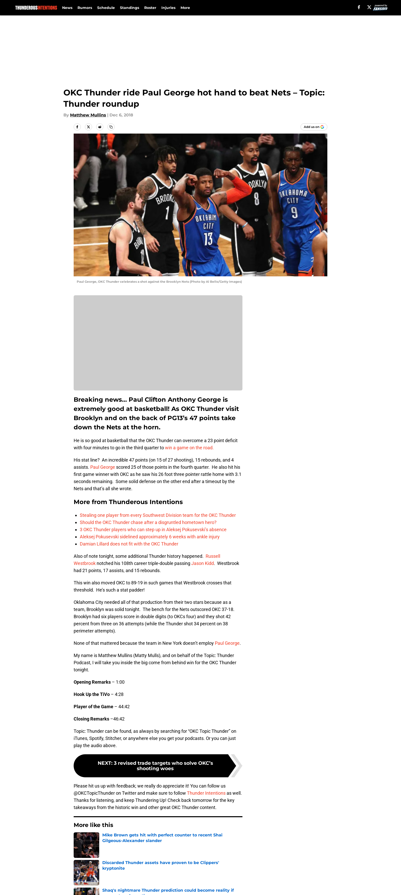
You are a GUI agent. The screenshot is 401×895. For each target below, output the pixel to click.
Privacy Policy (155, 886)
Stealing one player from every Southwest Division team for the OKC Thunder (158, 515)
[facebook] (359, 7)
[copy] (111, 126)
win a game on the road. (189, 447)
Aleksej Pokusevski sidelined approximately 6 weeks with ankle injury (150, 536)
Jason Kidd (202, 563)
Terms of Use (203, 886)
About (79, 876)
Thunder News (104, 840)
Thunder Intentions (206, 793)
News (67, 7)
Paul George (102, 467)
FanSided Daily (310, 876)
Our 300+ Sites (259, 876)
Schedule (106, 7)
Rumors (84, 7)
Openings (151, 876)
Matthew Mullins (88, 115)
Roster (150, 7)
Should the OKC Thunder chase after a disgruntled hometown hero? (148, 522)
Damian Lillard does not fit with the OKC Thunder (129, 544)
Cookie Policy (258, 886)
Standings (129, 7)
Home (79, 840)
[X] (369, 7)
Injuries (168, 7)
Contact (198, 876)
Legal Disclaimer (311, 886)
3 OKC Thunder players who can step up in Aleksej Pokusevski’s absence (153, 529)
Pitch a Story (85, 886)
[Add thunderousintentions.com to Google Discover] (313, 126)
